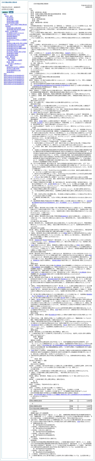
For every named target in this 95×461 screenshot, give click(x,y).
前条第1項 (38, 240)
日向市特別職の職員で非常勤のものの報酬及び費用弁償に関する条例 (62, 394)
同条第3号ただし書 (42, 296)
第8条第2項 (52, 241)
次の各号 (48, 53)
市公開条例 (57, 265)
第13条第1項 (61, 287)
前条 (35, 105)
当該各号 (67, 53)
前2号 (35, 112)
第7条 (40, 121)
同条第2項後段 (56, 260)
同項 (78, 245)
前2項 (38, 299)
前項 (32, 245)
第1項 (65, 325)
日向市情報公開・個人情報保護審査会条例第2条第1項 (66, 345)
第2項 (44, 240)
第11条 (63, 297)
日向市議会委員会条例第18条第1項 (51, 85)
